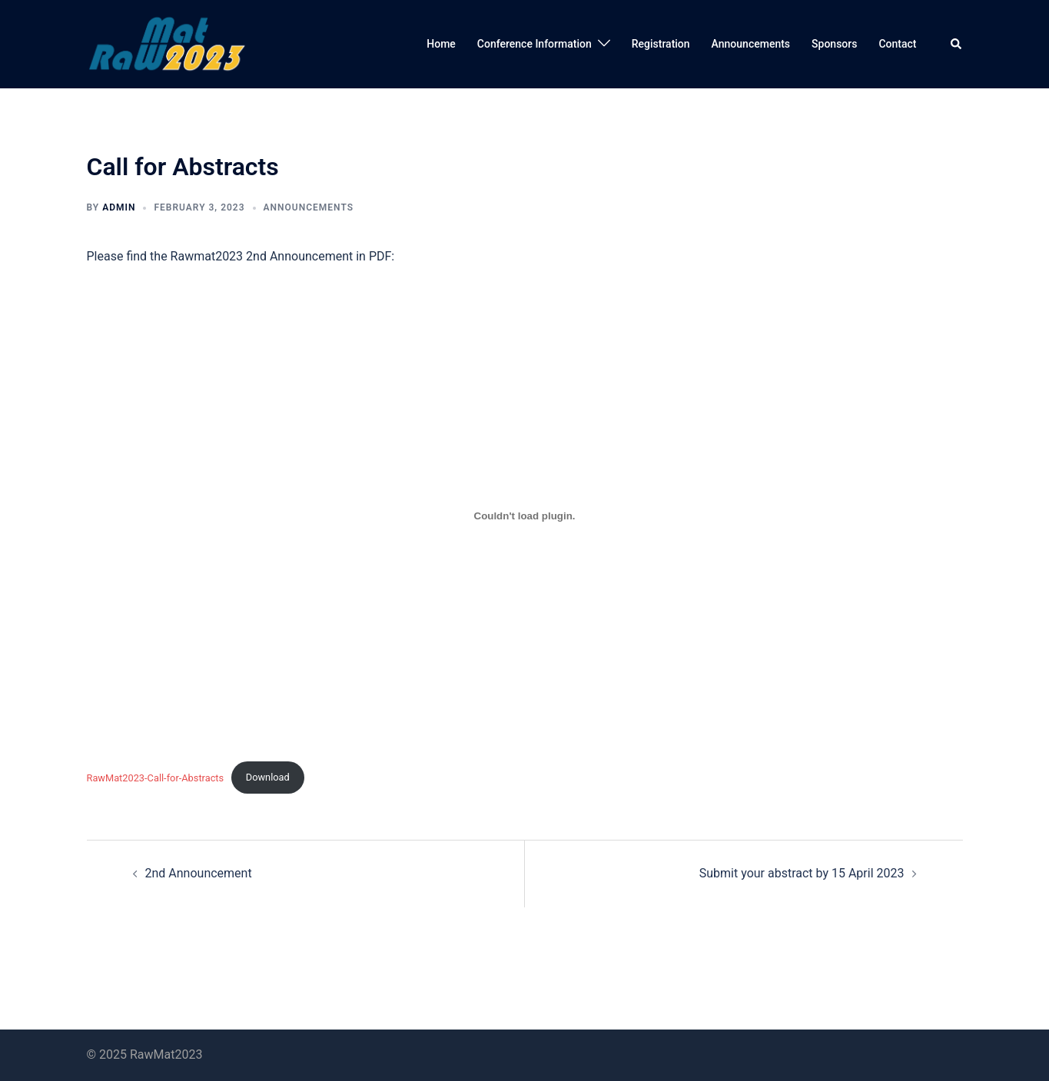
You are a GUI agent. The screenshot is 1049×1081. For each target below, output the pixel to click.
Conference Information (534, 44)
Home (441, 44)
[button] (957, 44)
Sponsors (834, 44)
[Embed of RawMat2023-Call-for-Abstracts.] (525, 515)
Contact (897, 44)
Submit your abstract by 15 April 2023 (802, 873)
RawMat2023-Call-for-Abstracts (155, 777)
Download (268, 777)
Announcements (751, 44)
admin (118, 207)
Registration (661, 44)
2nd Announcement (198, 873)
